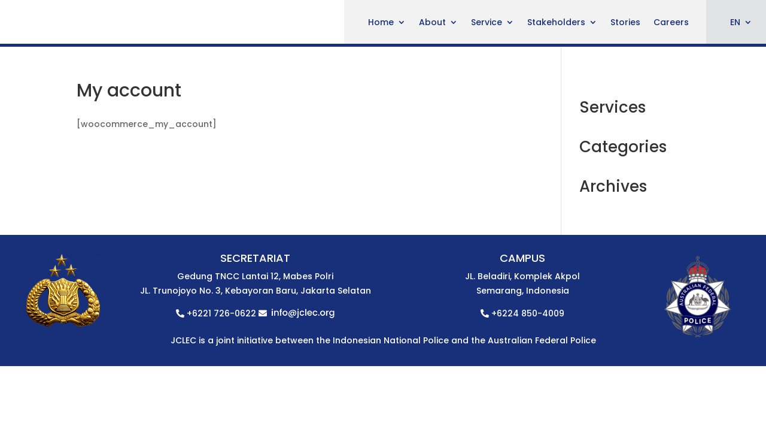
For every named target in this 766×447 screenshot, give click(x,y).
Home (381, 23)
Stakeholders (556, 23)
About (432, 23)
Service (486, 23)
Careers (671, 23)
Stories (625, 23)
